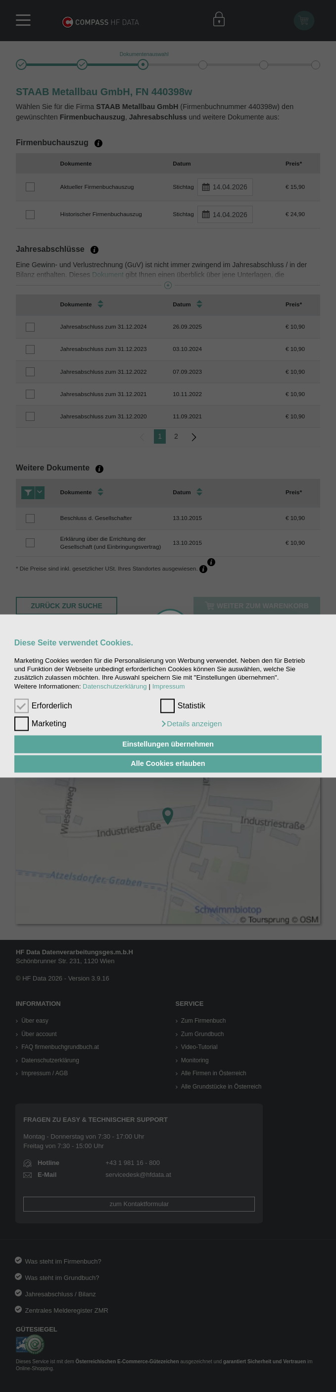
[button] (191, 724)
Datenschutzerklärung (115, 686)
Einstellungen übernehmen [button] (168, 744)
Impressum (168, 686)
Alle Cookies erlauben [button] (168, 764)
